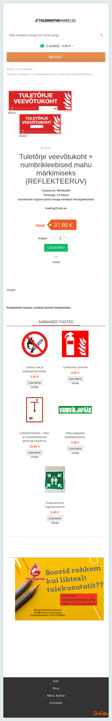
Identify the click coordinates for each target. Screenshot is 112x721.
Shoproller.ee (101, 713)
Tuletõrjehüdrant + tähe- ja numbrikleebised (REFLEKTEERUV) (34, 437)
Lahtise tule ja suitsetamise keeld (34, 369)
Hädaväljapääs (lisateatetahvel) (75, 435)
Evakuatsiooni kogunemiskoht (55, 504)
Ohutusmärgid (24, 69)
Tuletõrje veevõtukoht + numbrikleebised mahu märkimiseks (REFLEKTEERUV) (50, 74)
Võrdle (56, 262)
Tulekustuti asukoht (75, 367)
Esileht (10, 69)
